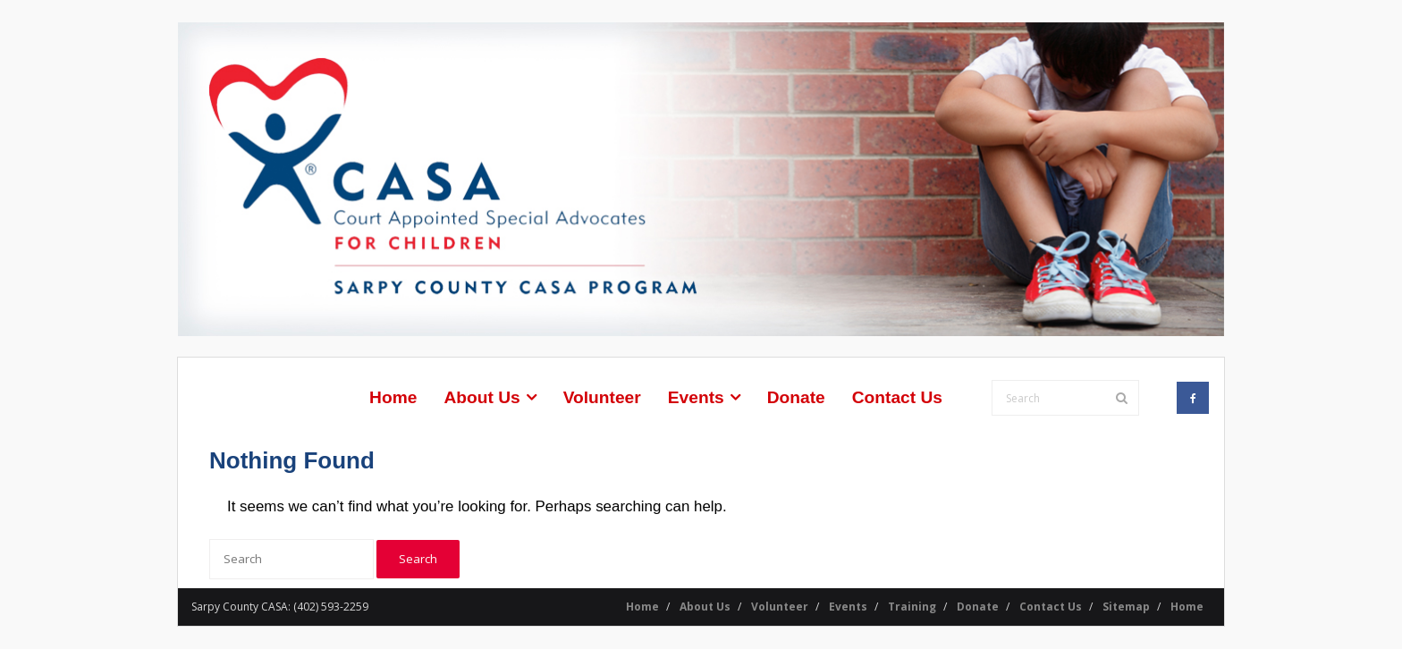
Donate (978, 606)
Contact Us (1050, 606)
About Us (705, 606)
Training (912, 606)
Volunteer (779, 606)
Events (848, 606)
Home (642, 606)
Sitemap (1126, 606)
